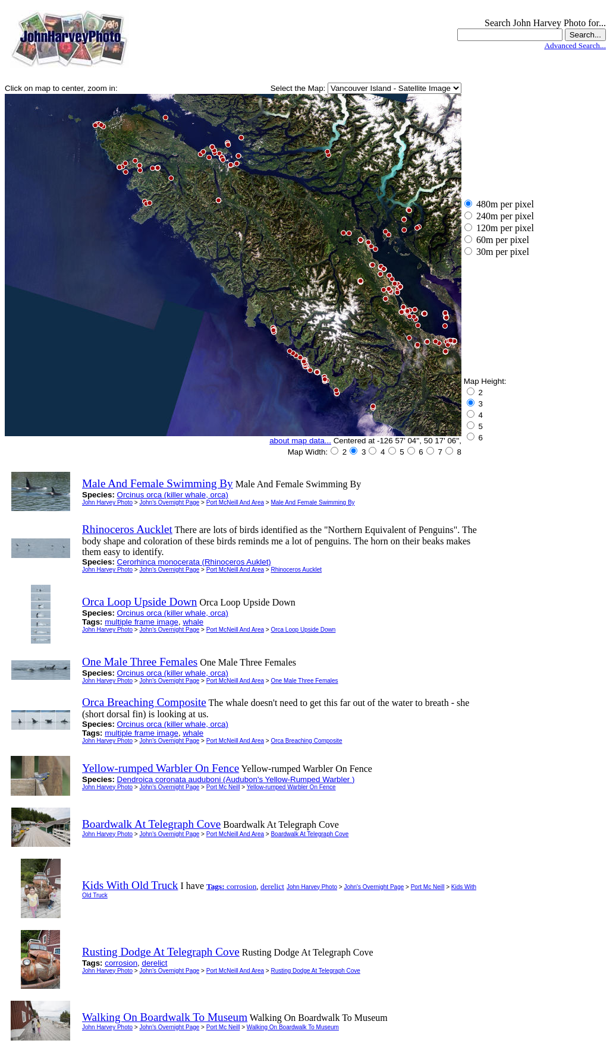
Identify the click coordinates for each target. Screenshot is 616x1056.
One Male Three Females (304, 680)
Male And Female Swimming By (312, 502)
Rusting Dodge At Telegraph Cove (315, 970)
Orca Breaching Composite (306, 740)
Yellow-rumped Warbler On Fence (291, 787)
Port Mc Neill (223, 787)
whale (193, 621)
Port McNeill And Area (235, 502)
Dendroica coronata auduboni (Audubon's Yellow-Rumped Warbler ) (236, 779)
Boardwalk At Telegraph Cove (309, 834)
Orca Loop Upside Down (303, 629)
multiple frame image (141, 621)
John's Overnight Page (169, 502)
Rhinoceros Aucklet (296, 569)
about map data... (300, 440)
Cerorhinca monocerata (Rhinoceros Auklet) (194, 561)
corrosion (241, 886)
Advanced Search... (575, 45)
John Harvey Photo (107, 502)
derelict (272, 886)
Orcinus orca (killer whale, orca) (172, 494)
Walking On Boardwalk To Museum (293, 1027)
